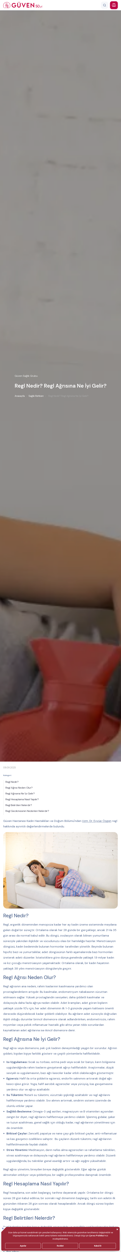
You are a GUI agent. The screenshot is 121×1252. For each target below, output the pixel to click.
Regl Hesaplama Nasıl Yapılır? (22, 799)
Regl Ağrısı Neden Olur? (19, 787)
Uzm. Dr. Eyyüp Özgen (96, 821)
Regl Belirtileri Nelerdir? (18, 805)
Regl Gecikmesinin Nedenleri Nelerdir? (27, 811)
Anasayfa (20, 396)
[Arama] (104, 5)
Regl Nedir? (12, 782)
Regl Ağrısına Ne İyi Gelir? (20, 793)
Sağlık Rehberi (36, 396)
